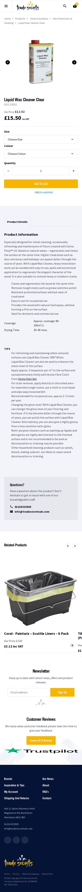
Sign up (62, 692)
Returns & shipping (30, 873)
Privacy (16, 873)
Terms (7, 873)
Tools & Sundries (39, 18)
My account (11, 791)
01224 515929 (20, 507)
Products (20, 18)
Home (7, 18)
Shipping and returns (16, 798)
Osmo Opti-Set (27, 379)
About (45, 785)
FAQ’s (45, 791)
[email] (29, 692)
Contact (46, 798)
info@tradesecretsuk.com (29, 511)
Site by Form (47, 873)
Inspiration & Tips (14, 785)
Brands (8, 779)
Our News (48, 779)
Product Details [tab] (17, 222)
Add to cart (41, 184)
